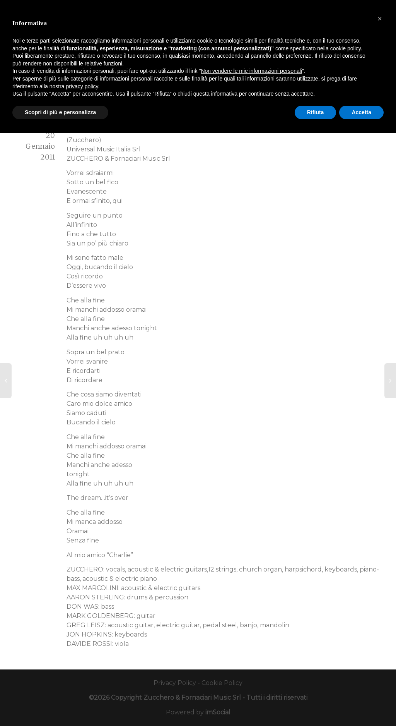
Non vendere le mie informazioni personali (251, 71)
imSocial (217, 712)
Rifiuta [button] (315, 112)
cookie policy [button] (345, 48)
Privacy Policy (175, 683)
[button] (380, 18)
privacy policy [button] (82, 86)
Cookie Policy (221, 683)
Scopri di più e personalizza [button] (60, 112)
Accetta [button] (361, 112)
